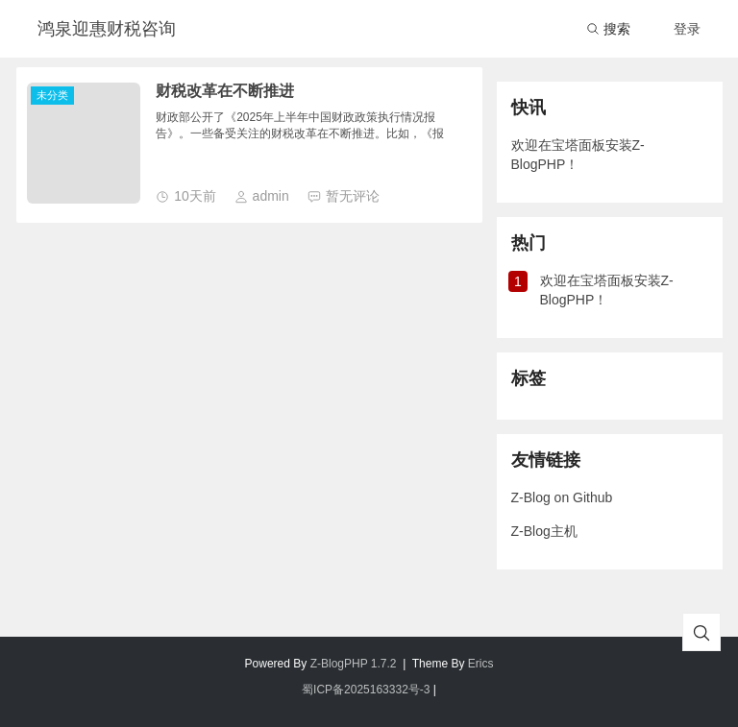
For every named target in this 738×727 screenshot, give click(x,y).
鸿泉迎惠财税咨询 (106, 28)
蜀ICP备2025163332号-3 (366, 689)
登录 (687, 28)
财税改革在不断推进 (225, 91)
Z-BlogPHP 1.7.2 (353, 663)
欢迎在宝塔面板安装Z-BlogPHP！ (578, 154)
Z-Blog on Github (562, 497)
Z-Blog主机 (544, 531)
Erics (481, 663)
